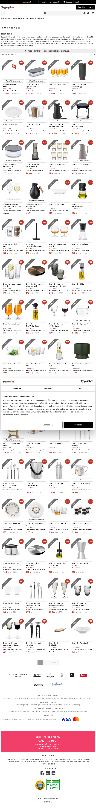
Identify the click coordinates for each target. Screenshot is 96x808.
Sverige (48, 802)
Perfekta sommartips (24, 2)
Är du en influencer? (62, 759)
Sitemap (57, 799)
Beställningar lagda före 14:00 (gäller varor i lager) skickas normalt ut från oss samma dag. (48, 703)
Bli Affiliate (77, 759)
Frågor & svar (22, 759)
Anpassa (47, 425)
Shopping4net (6, 19)
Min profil (11, 759)
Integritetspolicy (16, 762)
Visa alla (53, 663)
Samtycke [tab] (16, 388)
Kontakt (48, 759)
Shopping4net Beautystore (78, 762)
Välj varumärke (31, 19)
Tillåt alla (78, 425)
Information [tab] (48, 388)
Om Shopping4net (58, 762)
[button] (92, 13)
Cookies (87, 759)
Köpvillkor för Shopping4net (37, 762)
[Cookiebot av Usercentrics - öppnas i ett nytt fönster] (82, 382)
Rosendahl (41, 19)
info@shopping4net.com (48, 749)
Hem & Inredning (18, 19)
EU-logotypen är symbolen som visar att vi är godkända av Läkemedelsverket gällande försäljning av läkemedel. (48, 710)
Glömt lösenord (37, 759)
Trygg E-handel (48, 764)
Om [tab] (79, 388)
